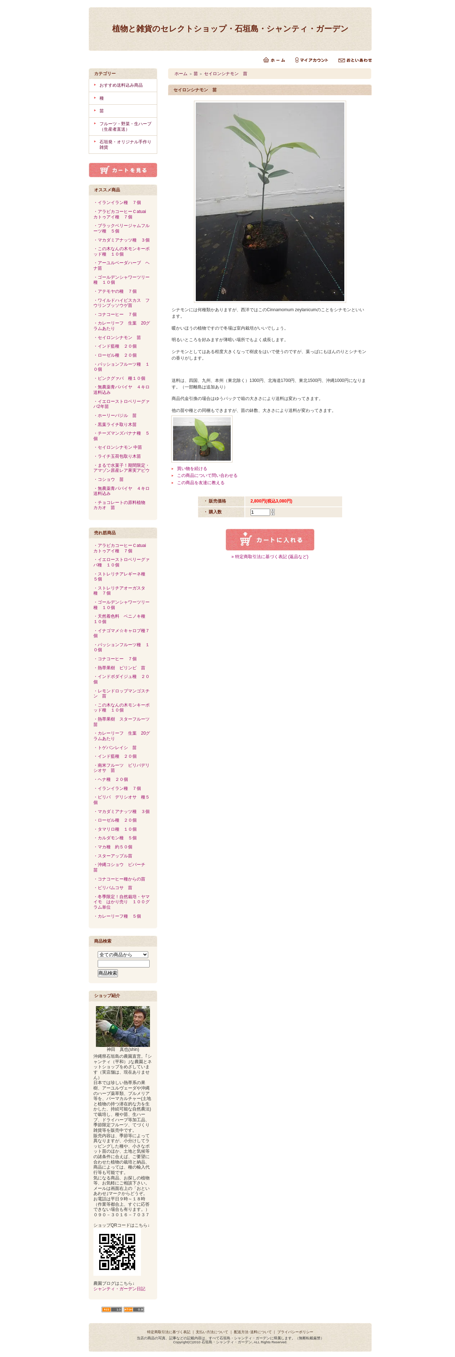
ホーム (181, 73)
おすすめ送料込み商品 (121, 85)
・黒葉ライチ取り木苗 (117, 424)
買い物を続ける (192, 468)
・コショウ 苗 (108, 479)
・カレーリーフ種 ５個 (117, 916)
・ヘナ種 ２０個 (110, 779)
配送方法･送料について (253, 1332)
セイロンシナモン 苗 (225, 73)
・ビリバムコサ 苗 (112, 887)
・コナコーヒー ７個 (115, 314)
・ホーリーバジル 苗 (115, 415)
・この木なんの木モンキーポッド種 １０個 (121, 251)
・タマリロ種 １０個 (115, 829)
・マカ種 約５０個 (112, 846)
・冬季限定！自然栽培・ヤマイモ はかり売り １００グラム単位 (121, 902)
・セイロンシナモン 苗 (117, 337)
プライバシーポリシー (295, 1332)
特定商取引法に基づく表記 (168, 1332)
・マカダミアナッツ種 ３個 (121, 240)
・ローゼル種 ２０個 (115, 355)
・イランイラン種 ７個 (117, 202)
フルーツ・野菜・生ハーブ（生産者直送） (125, 126)
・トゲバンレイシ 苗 (115, 747)
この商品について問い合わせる (207, 475)
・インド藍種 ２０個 (115, 346)
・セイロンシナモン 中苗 (117, 447)
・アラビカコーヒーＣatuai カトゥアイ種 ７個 (121, 214)
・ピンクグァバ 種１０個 (119, 378)
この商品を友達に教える (201, 482)
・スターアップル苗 (112, 855)
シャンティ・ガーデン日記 (119, 1288)
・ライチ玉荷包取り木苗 (119, 456)
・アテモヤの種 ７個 (115, 291)
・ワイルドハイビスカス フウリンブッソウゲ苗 (121, 303)
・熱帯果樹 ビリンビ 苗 (119, 667)
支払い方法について (212, 1332)
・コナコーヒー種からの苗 (119, 879)
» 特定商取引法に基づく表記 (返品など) (269, 556)
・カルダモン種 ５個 (115, 837)
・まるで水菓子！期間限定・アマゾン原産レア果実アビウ (121, 468)
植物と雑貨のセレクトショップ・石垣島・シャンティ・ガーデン (230, 28)
